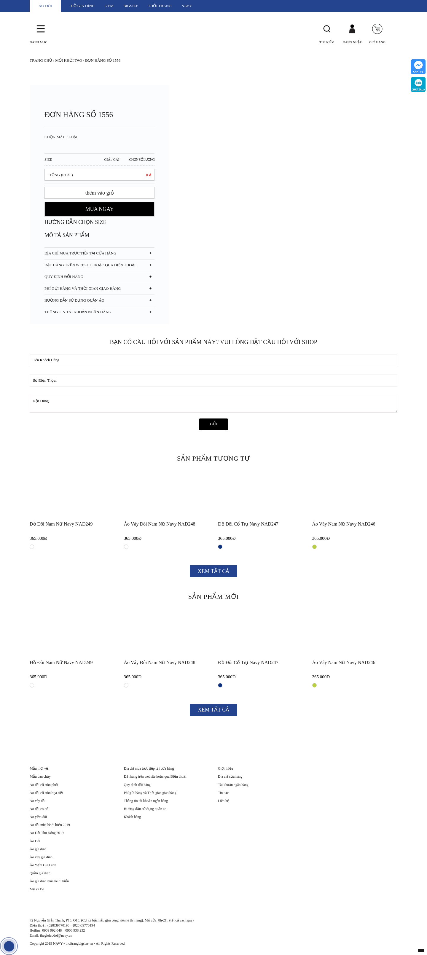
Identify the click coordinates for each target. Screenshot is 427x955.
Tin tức (223, 793)
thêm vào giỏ (99, 193)
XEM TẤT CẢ (213, 571)
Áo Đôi (35, 841)
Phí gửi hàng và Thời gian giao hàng (150, 793)
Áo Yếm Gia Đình (43, 865)
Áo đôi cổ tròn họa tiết (46, 793)
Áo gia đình (38, 849)
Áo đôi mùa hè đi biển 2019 (50, 825)
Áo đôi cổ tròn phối (44, 785)
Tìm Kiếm (326, 42)
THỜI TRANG (159, 6)
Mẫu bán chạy (40, 776)
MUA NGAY (99, 209)
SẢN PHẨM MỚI (213, 596)
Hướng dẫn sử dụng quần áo (145, 809)
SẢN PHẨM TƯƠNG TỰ (213, 458)
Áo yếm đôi (38, 817)
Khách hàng (132, 817)
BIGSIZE (130, 6)
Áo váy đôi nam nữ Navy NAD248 (159, 523)
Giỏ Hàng (377, 42)
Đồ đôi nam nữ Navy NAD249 (61, 523)
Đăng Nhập (352, 42)
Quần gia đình (40, 873)
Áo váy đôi (37, 801)
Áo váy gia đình (41, 857)
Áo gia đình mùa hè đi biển (49, 881)
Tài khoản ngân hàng (233, 785)
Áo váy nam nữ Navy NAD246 (343, 523)
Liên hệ (223, 801)
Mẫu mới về (39, 768)
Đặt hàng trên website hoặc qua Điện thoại (155, 776)
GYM (108, 6)
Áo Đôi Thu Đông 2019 (46, 833)
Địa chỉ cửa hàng (230, 776)
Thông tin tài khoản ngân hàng (146, 801)
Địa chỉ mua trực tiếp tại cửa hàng (149, 768)
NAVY (186, 6)
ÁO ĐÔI (45, 6)
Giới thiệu (225, 768)
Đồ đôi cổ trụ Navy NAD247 (248, 523)
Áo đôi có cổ (39, 809)
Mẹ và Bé (37, 889)
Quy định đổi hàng (137, 785)
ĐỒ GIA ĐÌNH (83, 6)
